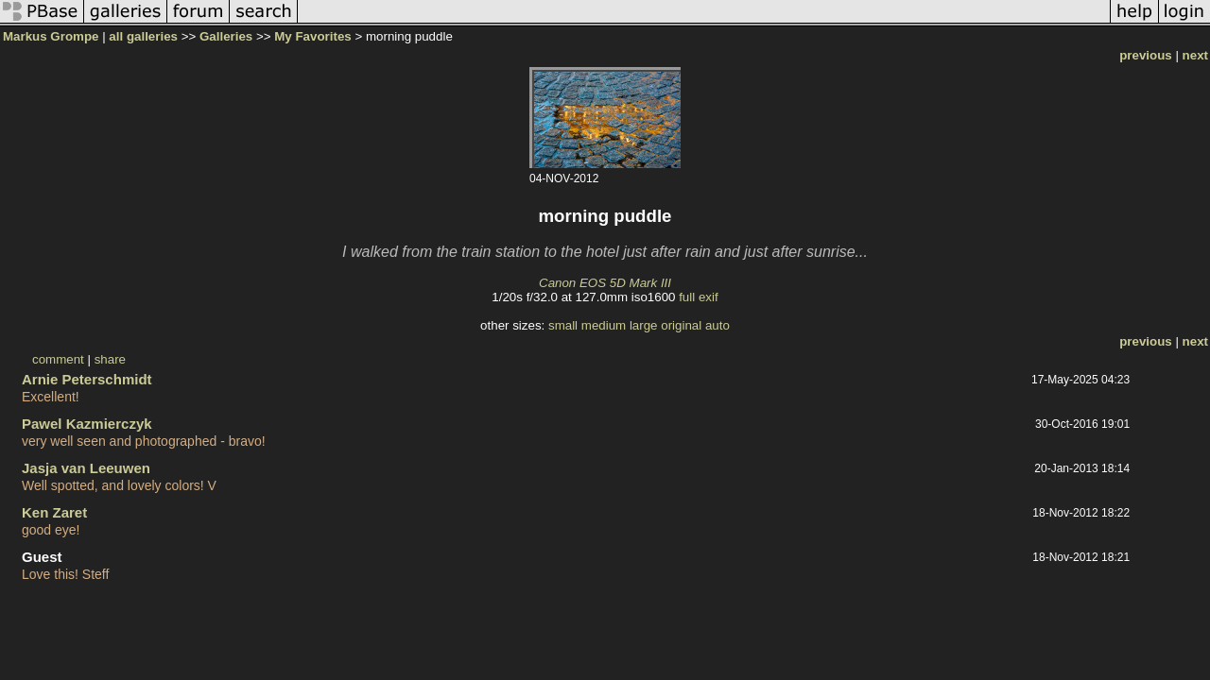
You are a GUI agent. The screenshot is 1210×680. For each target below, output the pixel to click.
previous (1145, 55)
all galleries (143, 36)
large (644, 325)
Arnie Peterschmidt (87, 379)
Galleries (225, 36)
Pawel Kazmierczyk (87, 424)
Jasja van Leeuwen (86, 468)
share (110, 359)
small (563, 325)
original (681, 325)
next (1195, 55)
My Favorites (312, 36)
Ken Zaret (54, 512)
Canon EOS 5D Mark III (605, 283)
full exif (698, 297)
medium (603, 325)
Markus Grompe (50, 36)
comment (58, 359)
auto (717, 325)
